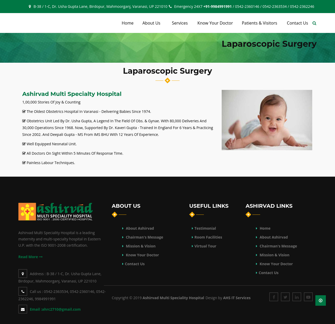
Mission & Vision (140, 246)
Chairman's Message (144, 237)
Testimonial (205, 228)
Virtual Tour (205, 246)
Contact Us (135, 263)
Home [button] (127, 23)
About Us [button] (151, 23)
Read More (30, 256)
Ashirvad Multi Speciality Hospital (173, 297)
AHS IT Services (236, 297)
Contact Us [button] (297, 23)
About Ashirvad (139, 228)
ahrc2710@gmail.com (55, 309)
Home (265, 228)
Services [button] (180, 23)
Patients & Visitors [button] (259, 23)
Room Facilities (208, 237)
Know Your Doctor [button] (215, 23)
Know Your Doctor (142, 254)
